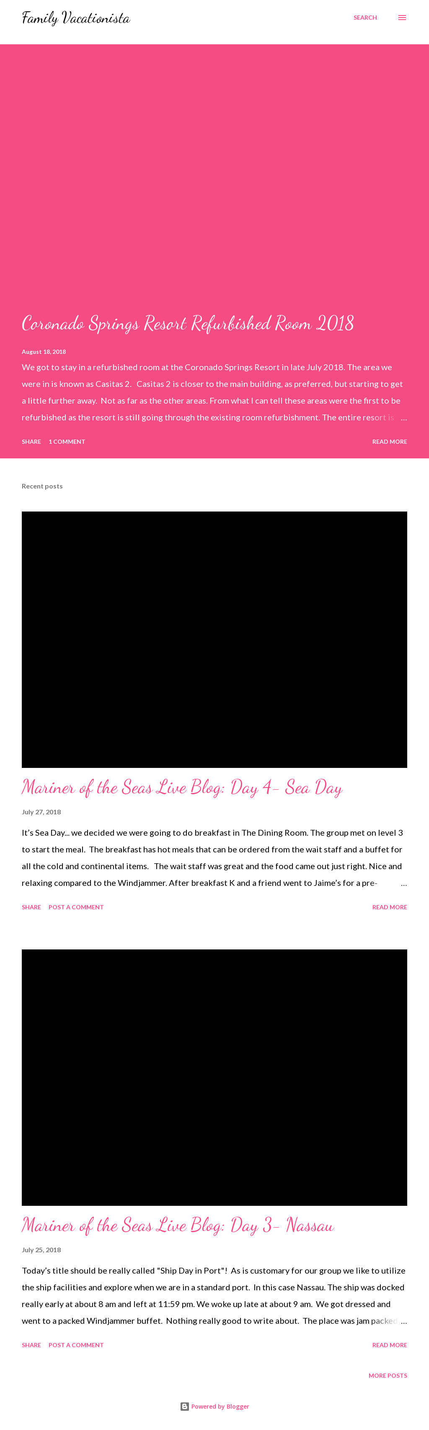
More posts (388, 1375)
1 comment (67, 441)
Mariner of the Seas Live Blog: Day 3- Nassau (178, 1225)
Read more (389, 441)
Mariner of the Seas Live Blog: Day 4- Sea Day (182, 787)
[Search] (365, 17)
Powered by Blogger (214, 1406)
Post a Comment (76, 907)
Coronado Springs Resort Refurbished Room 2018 (188, 323)
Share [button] (31, 441)
